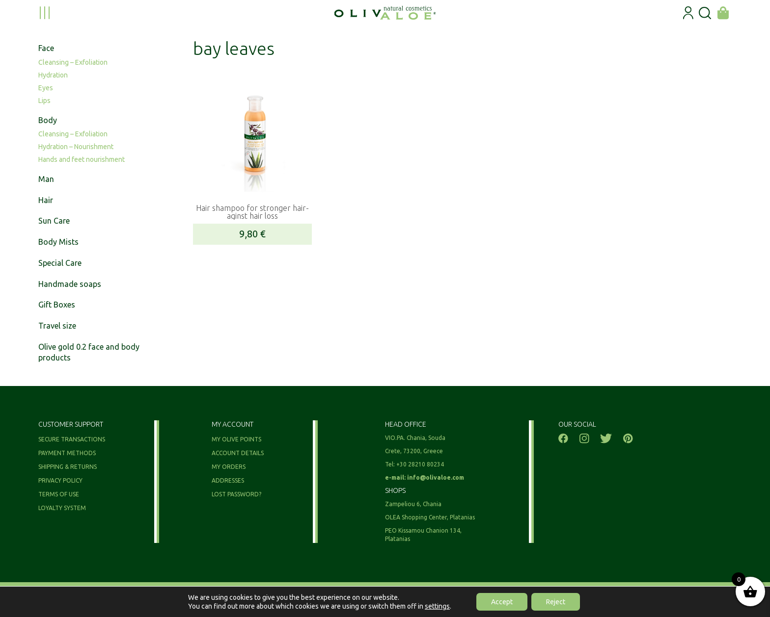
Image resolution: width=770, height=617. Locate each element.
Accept (502, 602)
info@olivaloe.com (435, 477)
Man (46, 179)
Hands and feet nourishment (81, 159)
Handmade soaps (69, 284)
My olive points (236, 439)
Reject (555, 602)
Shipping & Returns (67, 466)
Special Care (60, 262)
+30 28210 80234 (420, 464)
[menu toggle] (45, 12)
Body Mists (58, 241)
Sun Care (54, 220)
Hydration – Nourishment (75, 147)
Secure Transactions (71, 439)
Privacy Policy (60, 480)
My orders (229, 466)
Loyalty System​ (62, 508)
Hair (45, 200)
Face (46, 48)
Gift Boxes (56, 304)
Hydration (53, 75)
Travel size (57, 325)
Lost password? (236, 494)
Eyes (45, 88)
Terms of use (58, 494)
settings (437, 606)
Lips (44, 100)
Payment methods (67, 453)
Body (47, 120)
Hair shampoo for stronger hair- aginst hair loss (252, 212)
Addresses (228, 480)
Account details (238, 453)
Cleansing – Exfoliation (73, 62)
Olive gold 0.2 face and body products (88, 352)
